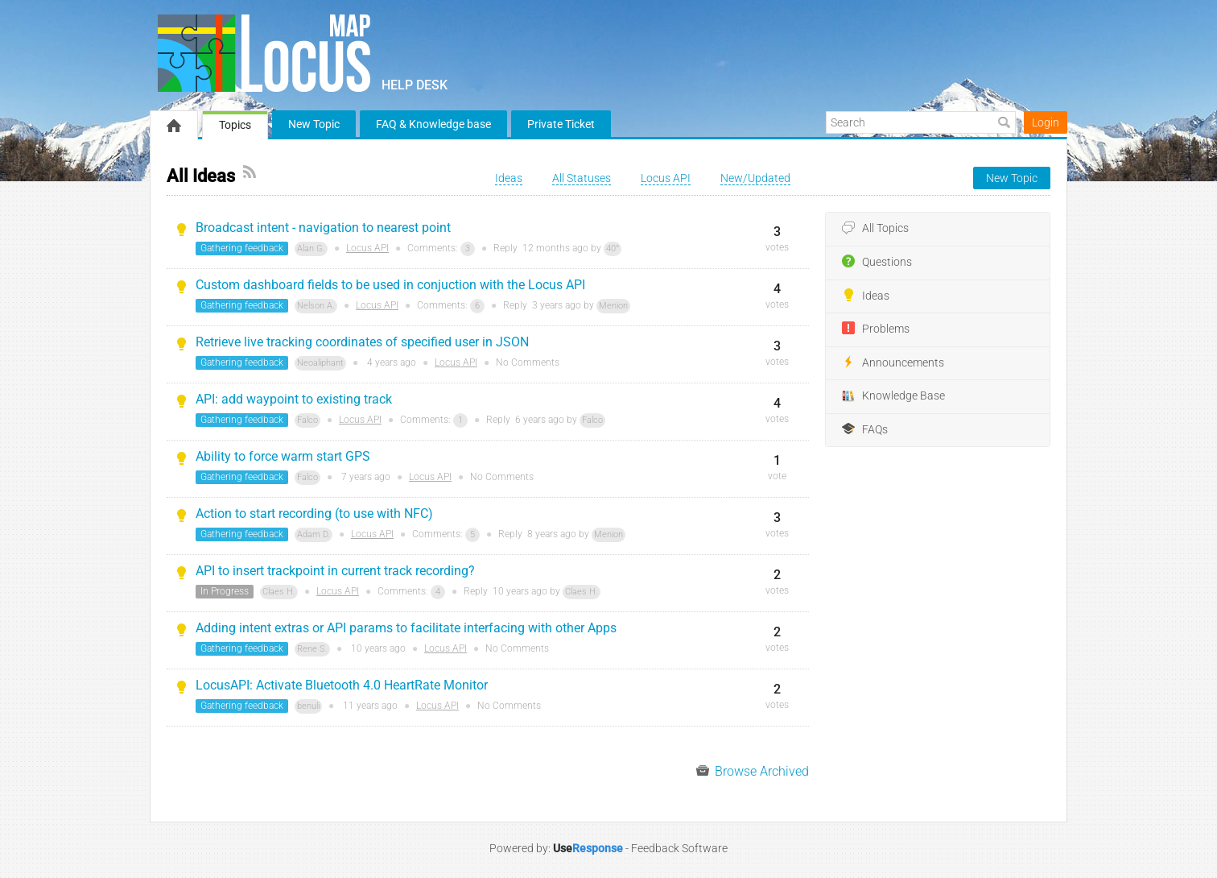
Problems (876, 328)
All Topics (875, 229)
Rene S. (312, 649)
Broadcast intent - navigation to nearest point (323, 227)
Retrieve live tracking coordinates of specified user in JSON (362, 342)
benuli (308, 706)
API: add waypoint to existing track (294, 399)
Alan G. (311, 248)
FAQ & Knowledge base (433, 124)
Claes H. (278, 591)
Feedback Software (679, 848)
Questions (877, 262)
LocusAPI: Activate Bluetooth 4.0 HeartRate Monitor (342, 685)
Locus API (367, 248)
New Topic (314, 124)
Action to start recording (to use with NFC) (314, 513)
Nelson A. (316, 305)
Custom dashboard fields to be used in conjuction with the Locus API (390, 284)
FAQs (865, 429)
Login (1045, 122)
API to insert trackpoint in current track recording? (335, 570)
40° (612, 248)
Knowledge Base (893, 396)
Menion (613, 305)
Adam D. (313, 534)
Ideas (865, 295)
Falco (307, 420)
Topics (235, 124)
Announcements (893, 362)
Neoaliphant (320, 363)
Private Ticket (561, 124)
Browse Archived (752, 771)
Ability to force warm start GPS (283, 456)
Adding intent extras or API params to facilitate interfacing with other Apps (406, 628)
